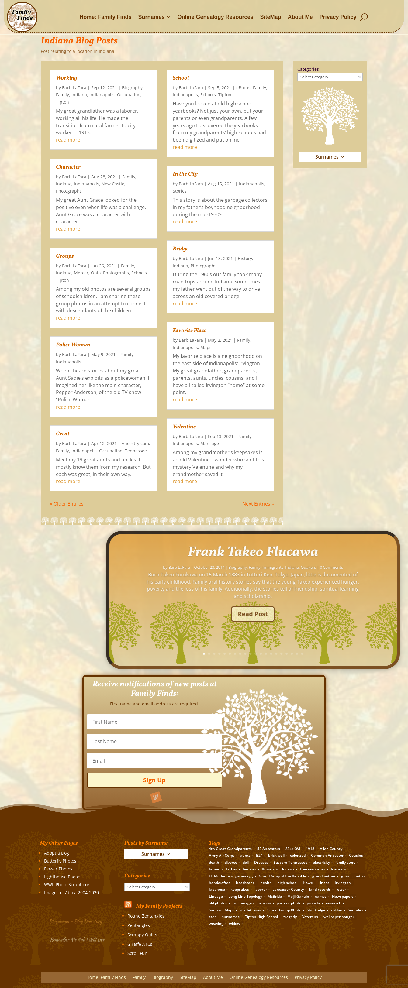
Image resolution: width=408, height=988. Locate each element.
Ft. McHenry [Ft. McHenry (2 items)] (219, 876)
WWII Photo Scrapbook (67, 884)
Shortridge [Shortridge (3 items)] (316, 910)
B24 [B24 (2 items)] (259, 855)
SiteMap (270, 17)
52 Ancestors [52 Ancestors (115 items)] (268, 848)
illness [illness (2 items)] (323, 882)
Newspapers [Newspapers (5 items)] (343, 896)
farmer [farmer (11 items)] (215, 869)
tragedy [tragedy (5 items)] (290, 916)
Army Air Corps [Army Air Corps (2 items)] (222, 855)
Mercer (81, 273)
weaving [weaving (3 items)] (216, 923)
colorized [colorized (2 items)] (298, 855)
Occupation (128, 95)
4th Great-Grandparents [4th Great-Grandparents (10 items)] (230, 848)
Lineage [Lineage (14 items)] (216, 896)
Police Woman (73, 345)
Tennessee (136, 451)
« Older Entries (67, 503)
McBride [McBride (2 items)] (275, 896)
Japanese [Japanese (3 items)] (217, 889)
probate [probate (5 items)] (313, 903)
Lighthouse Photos (62, 877)
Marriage (209, 443)
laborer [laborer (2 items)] (260, 889)
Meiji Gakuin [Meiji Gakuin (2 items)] (298, 896)
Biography (132, 88)
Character (68, 167)
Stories (180, 191)
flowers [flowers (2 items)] (268, 869)
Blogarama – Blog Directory (76, 920)
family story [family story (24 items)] (345, 862)
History (245, 258)
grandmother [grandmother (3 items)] (324, 876)
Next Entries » (258, 503)
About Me (300, 17)
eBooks (243, 88)
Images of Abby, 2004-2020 (71, 892)
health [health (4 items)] (266, 882)
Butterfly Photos (60, 861)
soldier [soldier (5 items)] (336, 910)
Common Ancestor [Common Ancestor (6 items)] (327, 855)
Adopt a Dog (56, 853)
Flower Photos (58, 869)
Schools (139, 273)
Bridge (180, 249)
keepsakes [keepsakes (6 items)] (239, 889)
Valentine (184, 427)
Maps (206, 347)
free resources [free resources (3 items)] (312, 869)
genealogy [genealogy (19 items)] (244, 876)
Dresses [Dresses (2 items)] (261, 862)
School (181, 78)
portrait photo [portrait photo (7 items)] (289, 903)
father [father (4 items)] (231, 869)
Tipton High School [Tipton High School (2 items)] (261, 916)
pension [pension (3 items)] (264, 903)
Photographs (69, 191)
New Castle (113, 184)
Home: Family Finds (105, 17)
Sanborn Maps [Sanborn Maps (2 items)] (221, 910)
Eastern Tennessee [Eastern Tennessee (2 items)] (290, 862)
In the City (185, 174)
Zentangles (138, 925)
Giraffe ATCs (139, 944)
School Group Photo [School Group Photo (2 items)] (284, 910)
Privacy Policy (338, 17)
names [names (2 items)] (321, 896)
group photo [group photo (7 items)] (352, 876)
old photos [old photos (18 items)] (218, 903)
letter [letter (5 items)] (341, 889)
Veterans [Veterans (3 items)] (310, 916)
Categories (308, 69)
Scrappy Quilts (142, 935)
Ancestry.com (135, 443)
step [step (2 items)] (212, 916)
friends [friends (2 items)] (337, 869)
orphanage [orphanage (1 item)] (242, 903)
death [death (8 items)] (214, 862)
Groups (65, 256)
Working (66, 78)
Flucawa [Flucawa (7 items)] (287, 869)
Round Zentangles (145, 916)
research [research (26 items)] (333, 903)
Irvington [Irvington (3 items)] (343, 882)
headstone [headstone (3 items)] (245, 882)
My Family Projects (159, 906)
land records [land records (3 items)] (320, 889)
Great (63, 434)
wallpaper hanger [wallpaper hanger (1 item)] (338, 916)
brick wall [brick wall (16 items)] (276, 855)
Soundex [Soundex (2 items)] (355, 910)
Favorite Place (189, 330)
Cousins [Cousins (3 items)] (356, 855)
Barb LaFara (74, 88)
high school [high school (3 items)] (287, 882)
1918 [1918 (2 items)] (310, 848)
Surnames (151, 17)
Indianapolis (102, 95)
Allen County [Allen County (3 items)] (331, 848)
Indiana (79, 95)
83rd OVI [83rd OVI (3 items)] (292, 848)
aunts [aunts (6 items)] (245, 855)
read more (68, 139)
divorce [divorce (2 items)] (231, 862)
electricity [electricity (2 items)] (321, 862)
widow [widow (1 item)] (234, 923)
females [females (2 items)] (249, 869)
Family (62, 95)
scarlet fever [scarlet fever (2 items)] (250, 910)
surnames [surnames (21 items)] (231, 916)
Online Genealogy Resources (215, 17)
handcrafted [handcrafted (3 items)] (219, 882)
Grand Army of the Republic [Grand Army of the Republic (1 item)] (283, 876)
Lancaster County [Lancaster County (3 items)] (288, 889)
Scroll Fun (137, 953)
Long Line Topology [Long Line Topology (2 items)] (245, 896)
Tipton (62, 102)
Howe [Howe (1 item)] (308, 882)
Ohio (96, 273)
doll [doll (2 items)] (246, 862)
